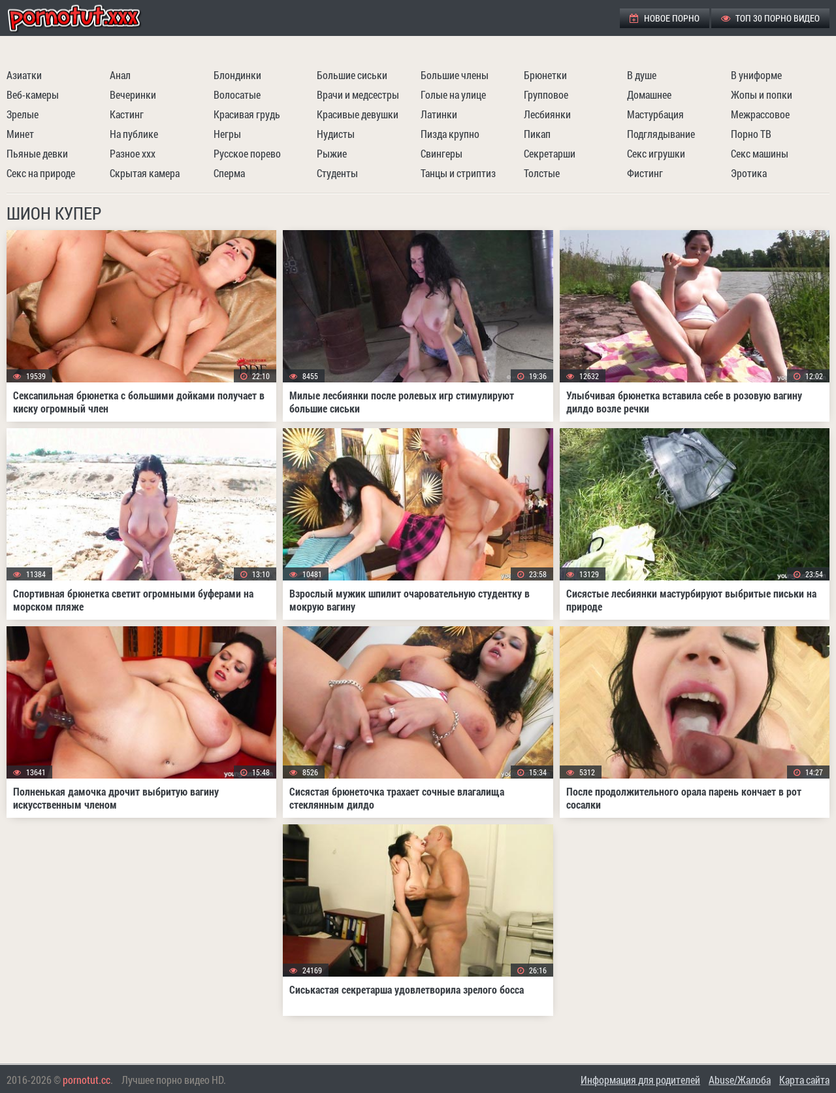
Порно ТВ (751, 134)
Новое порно (664, 18)
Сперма (229, 173)
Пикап (537, 134)
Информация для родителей (640, 1079)
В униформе (756, 75)
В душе (641, 75)
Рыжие (332, 153)
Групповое (546, 94)
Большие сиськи (352, 75)
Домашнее (649, 94)
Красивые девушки (357, 114)
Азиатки (24, 75)
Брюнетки (545, 75)
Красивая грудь (247, 114)
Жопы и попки (761, 94)
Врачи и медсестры (358, 94)
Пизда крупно (450, 134)
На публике (134, 134)
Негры (227, 134)
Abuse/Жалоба (740, 1079)
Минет (20, 134)
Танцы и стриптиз (458, 173)
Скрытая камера (145, 173)
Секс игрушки (656, 153)
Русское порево (247, 153)
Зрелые (23, 114)
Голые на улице (453, 94)
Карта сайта (804, 1079)
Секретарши (549, 153)
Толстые (542, 173)
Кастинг (127, 114)
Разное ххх (132, 153)
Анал (120, 75)
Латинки (439, 114)
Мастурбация (655, 114)
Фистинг (645, 173)
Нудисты (336, 134)
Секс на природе (41, 173)
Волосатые (237, 94)
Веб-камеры (33, 94)
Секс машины (759, 153)
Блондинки (237, 75)
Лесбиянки (547, 114)
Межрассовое (760, 114)
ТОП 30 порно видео (770, 18)
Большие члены (455, 75)
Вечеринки (133, 94)
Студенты (337, 173)
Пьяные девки (37, 153)
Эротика (749, 173)
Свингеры (441, 153)
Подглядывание (661, 134)
